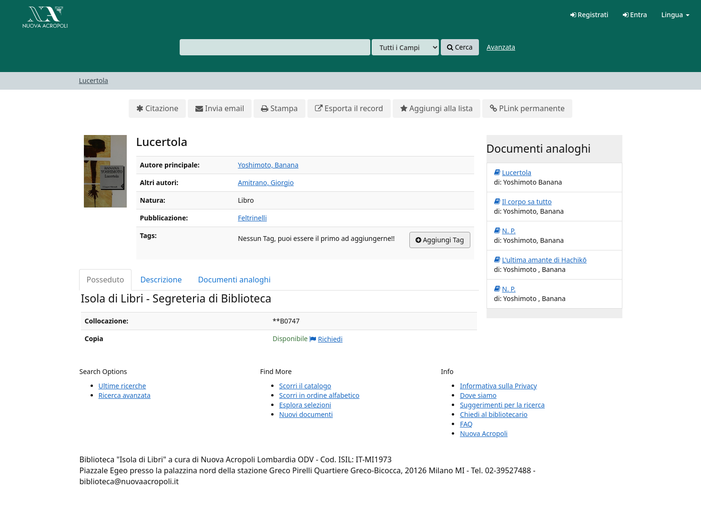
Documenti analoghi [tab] (234, 279)
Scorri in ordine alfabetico (319, 395)
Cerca (459, 47)
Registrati (589, 14)
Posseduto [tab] (105, 279)
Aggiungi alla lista (436, 108)
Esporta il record (349, 108)
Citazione (157, 108)
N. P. (505, 231)
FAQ (466, 423)
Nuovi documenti (306, 414)
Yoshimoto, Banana (268, 164)
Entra (635, 14)
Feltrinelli (252, 217)
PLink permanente (527, 108)
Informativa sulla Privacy (498, 385)
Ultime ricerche (122, 385)
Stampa (279, 108)
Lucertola (93, 80)
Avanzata (501, 47)
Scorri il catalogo (305, 385)
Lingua (675, 14)
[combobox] (275, 47)
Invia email (219, 108)
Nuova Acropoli (484, 433)
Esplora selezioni (305, 404)
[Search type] (405, 47)
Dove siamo (478, 395)
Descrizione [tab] (161, 279)
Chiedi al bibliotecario (494, 414)
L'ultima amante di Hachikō (540, 260)
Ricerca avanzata (125, 395)
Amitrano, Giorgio (266, 182)
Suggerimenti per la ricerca (502, 404)
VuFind (30, 14)
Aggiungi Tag (440, 240)
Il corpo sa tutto (523, 202)
